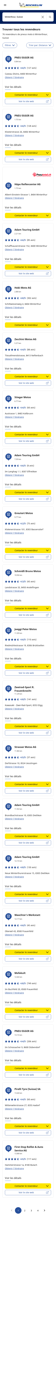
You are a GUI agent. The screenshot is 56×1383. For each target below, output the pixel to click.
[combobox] (28, 16)
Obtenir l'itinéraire (14, 77)
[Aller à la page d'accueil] (31, 5)
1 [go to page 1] (18, 1210)
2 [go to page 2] (24, 1210)
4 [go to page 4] (38, 1210)
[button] (42, 17)
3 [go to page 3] (31, 1210)
